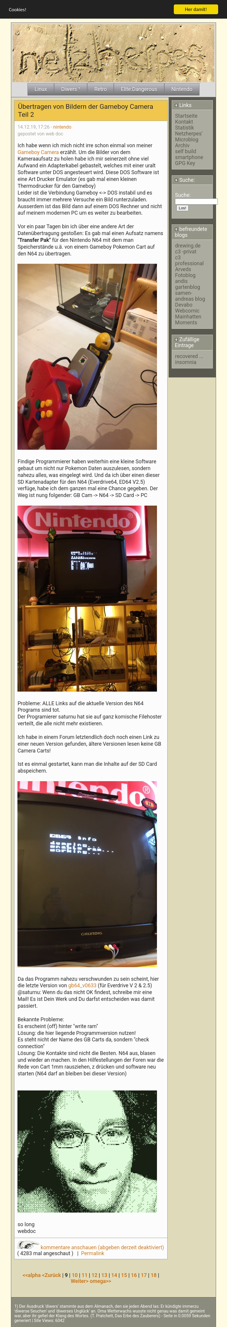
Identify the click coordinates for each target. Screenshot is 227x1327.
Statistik (184, 127)
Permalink (92, 1253)
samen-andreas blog (190, 296)
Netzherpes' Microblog (188, 136)
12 (94, 1275)
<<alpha (32, 1275)
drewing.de (187, 246)
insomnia (185, 362)
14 (114, 1275)
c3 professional (189, 260)
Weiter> (80, 1281)
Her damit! (196, 9)
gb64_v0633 (83, 985)
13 (104, 1275)
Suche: (185, 180)
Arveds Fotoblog (185, 272)
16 (134, 1275)
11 (84, 1275)
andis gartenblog (187, 284)
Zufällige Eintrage (187, 342)
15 (124, 1275)
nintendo (62, 127)
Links (183, 105)
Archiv (182, 145)
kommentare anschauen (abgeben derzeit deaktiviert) (90, 1247)
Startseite (186, 116)
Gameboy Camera (38, 152)
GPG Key (185, 163)
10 (75, 1275)
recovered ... (189, 356)
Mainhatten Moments (188, 320)
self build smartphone (189, 154)
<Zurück (52, 1275)
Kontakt (184, 121)
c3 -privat (185, 252)
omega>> (100, 1281)
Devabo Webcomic (187, 308)
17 (144, 1275)
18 (154, 1275)
